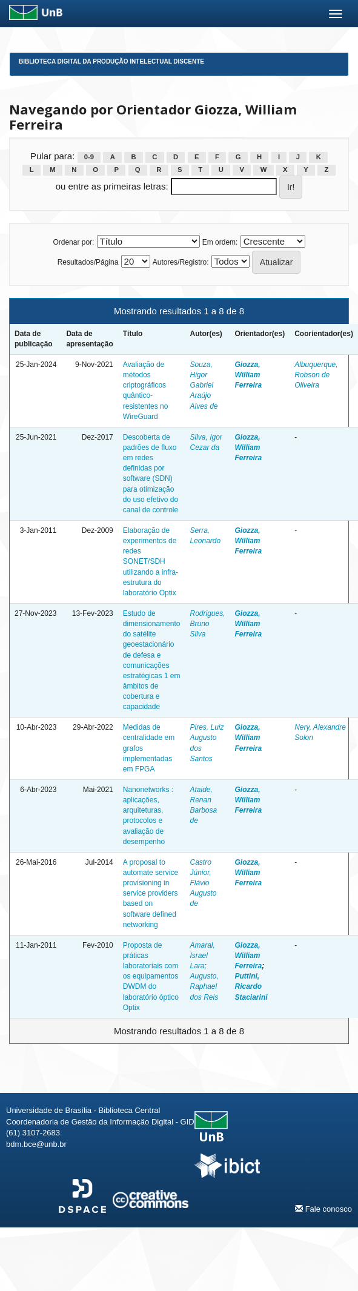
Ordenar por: (73, 242)
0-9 (89, 156)
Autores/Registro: (181, 262)
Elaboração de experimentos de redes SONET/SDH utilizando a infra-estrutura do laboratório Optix (150, 561)
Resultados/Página (88, 262)
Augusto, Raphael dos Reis (204, 986)
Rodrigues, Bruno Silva (207, 623)
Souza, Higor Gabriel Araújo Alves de (203, 385)
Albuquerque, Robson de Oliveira (315, 374)
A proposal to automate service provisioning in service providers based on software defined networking (150, 893)
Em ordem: (220, 242)
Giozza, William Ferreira (248, 374)
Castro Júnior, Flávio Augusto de (203, 883)
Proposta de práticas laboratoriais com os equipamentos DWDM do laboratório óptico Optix (151, 976)
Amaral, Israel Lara (202, 955)
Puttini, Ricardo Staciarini (251, 986)
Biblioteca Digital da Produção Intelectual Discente (111, 61)
